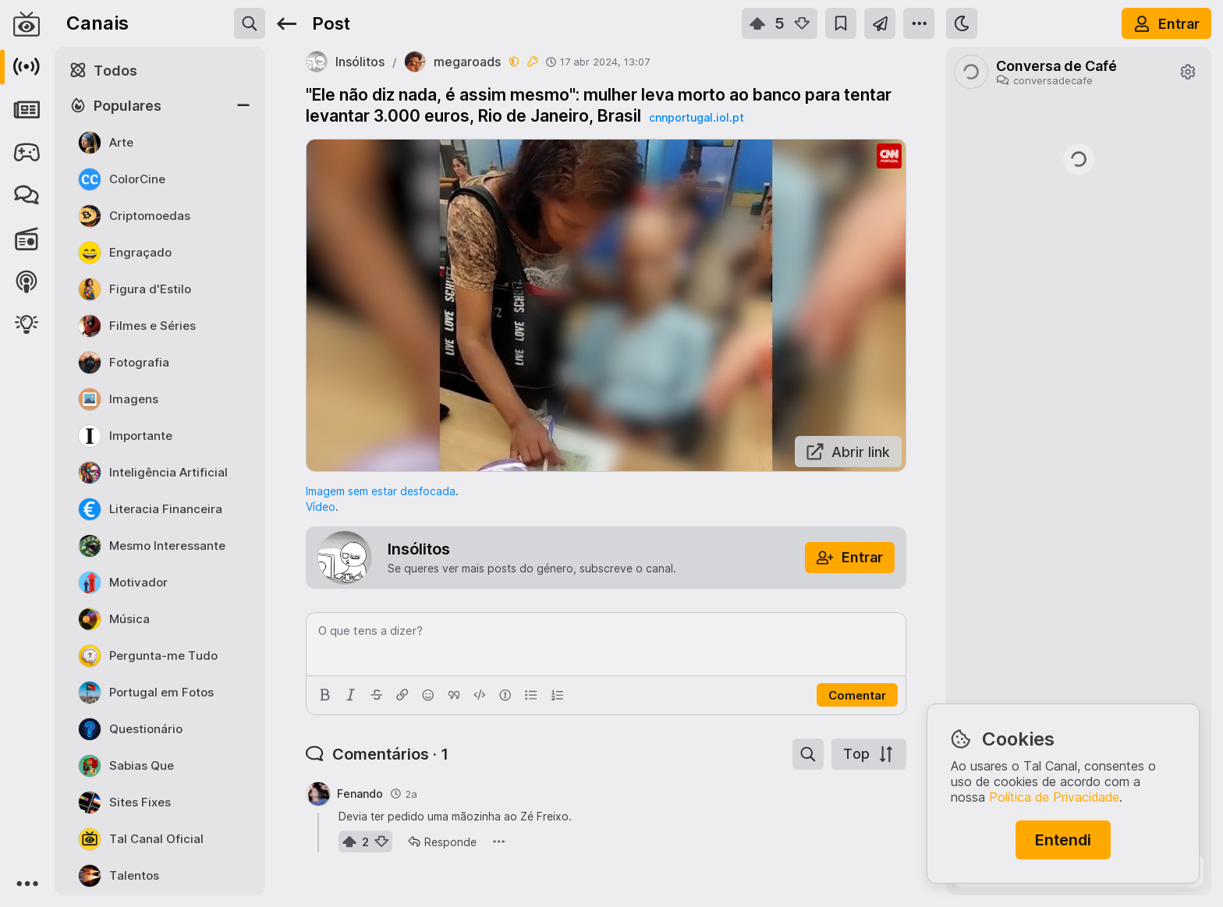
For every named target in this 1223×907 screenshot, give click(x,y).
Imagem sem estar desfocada (381, 491)
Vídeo (320, 506)
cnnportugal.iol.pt (696, 117)
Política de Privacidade (1054, 797)
